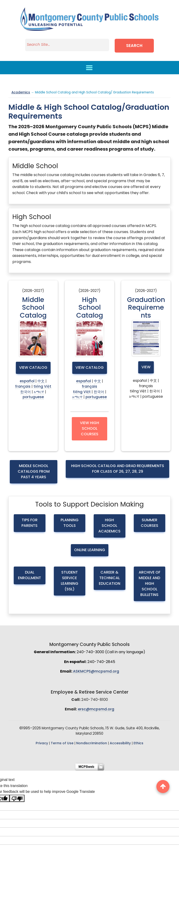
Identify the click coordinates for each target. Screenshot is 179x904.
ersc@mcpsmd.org (96, 709)
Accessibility (120, 743)
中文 (41, 381)
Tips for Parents (29, 523)
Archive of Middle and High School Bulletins (149, 584)
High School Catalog (89, 308)
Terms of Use (62, 743)
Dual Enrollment (29, 575)
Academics (20, 92)
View (146, 367)
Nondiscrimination (91, 743)
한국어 (25, 392)
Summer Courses (149, 523)
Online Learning (89, 550)
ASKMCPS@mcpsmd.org (96, 672)
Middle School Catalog (33, 308)
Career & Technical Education (109, 578)
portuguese (33, 397)
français (23, 387)
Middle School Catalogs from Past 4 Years (34, 471)
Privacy (42, 743)
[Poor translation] (17, 798)
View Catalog (33, 368)
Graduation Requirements (146, 308)
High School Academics (109, 525)
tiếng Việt (42, 387)
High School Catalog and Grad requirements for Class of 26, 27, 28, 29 (117, 469)
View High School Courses (89, 428)
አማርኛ (39, 392)
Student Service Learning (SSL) (69, 581)
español (27, 381)
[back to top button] (162, 786)
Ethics (138, 743)
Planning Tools (70, 523)
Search (134, 46)
